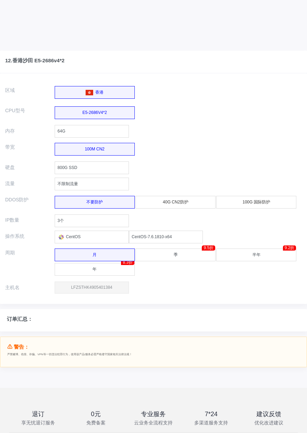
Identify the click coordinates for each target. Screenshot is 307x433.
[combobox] (92, 131)
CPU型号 (15, 110)
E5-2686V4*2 (95, 111)
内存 (10, 131)
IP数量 (12, 220)
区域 (10, 90)
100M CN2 (95, 147)
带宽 (10, 147)
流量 (10, 183)
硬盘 (10, 167)
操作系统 (14, 236)
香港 (94, 90)
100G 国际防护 (254, 200)
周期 (10, 252)
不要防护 (92, 200)
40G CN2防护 (173, 200)
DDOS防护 (17, 199)
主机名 (12, 287)
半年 (274, 253)
